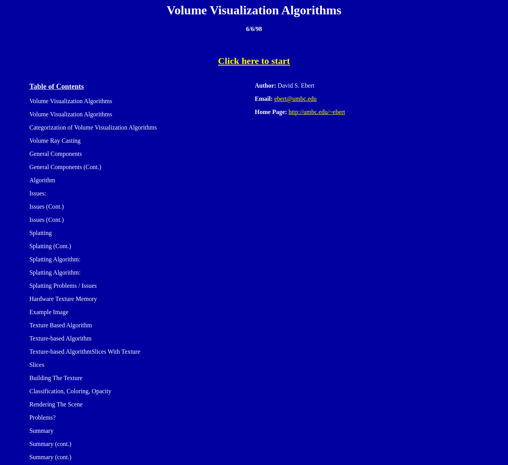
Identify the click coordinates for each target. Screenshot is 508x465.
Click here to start (254, 61)
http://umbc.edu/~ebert (317, 112)
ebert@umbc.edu (295, 98)
